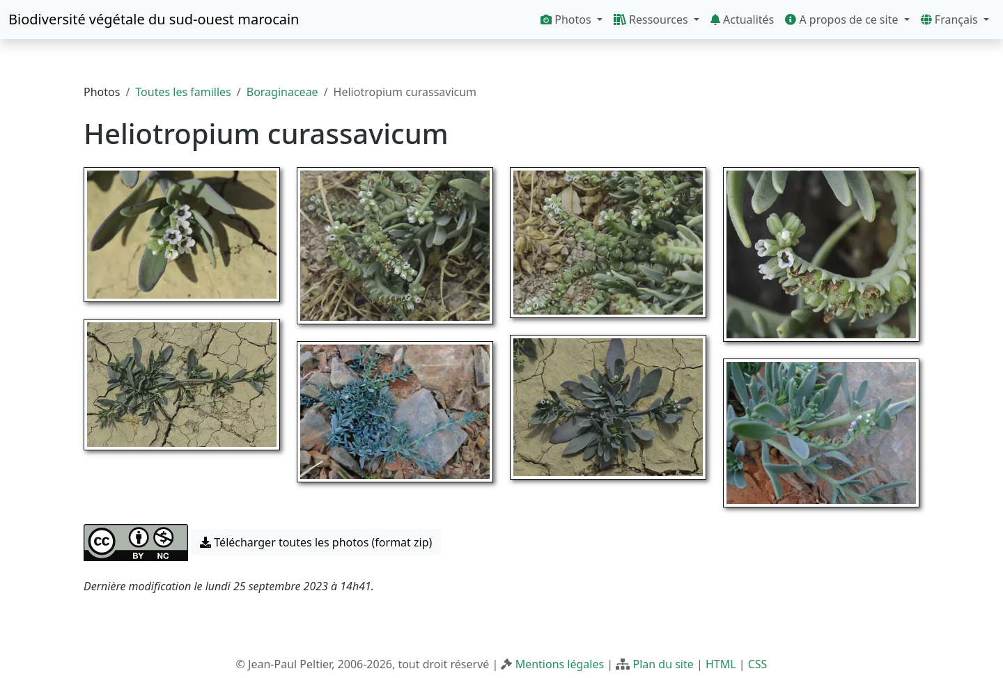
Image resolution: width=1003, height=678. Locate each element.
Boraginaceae (282, 92)
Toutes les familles (183, 92)
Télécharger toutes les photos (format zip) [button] (316, 542)
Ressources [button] (652, 19)
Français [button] (951, 19)
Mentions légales (560, 664)
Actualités (742, 19)
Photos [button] (567, 19)
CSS (758, 664)
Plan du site (662, 664)
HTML (721, 664)
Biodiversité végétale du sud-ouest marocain (153, 19)
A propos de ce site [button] (843, 19)
